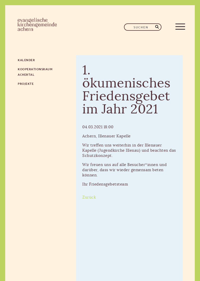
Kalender (26, 59)
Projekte (26, 83)
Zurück (89, 197)
